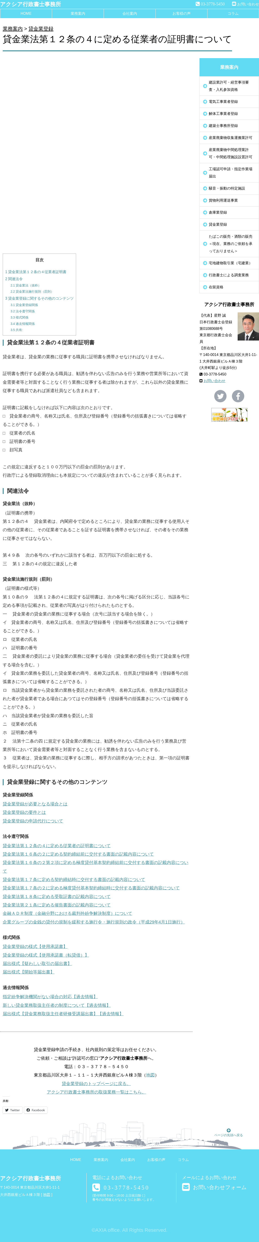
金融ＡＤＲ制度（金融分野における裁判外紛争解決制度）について (67, 913)
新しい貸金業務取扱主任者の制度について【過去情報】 (57, 1005)
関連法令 (14, 279)
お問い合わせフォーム (220, 1187)
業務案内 (78, 13)
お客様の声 (181, 13)
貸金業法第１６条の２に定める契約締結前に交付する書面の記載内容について (78, 854)
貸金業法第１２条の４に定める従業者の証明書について (57, 845)
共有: (16, 330)
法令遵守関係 (22, 311)
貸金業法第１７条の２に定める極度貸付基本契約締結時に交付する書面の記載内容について (91, 888)
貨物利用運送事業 (223, 200)
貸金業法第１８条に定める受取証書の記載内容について (57, 896)
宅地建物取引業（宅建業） (230, 263)
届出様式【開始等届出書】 (29, 972)
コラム (233, 13)
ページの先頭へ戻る (228, 1132)
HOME (26, 13)
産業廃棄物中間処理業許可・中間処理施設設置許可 (230, 153)
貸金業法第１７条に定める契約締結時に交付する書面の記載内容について (74, 879)
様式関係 (19, 317)
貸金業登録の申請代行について (33, 821)
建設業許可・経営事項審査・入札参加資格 (229, 85)
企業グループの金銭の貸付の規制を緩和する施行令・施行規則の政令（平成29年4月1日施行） (94, 922)
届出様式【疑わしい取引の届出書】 (37, 963)
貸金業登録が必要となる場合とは (35, 804)
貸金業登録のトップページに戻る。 (96, 1083)
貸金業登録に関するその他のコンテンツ (39, 298)
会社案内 (129, 13)
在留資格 (216, 287)
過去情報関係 (22, 324)
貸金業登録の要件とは (24, 812)
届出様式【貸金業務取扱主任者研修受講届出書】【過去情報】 (63, 1013)
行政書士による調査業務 (229, 275)
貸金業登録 (40, 29)
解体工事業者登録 (223, 114)
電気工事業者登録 (223, 102)
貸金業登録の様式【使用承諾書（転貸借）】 (46, 955)
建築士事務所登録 (223, 126)
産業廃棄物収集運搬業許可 (230, 138)
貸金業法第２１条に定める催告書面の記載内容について (57, 905)
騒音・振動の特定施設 (227, 188)
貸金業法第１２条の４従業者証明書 (35, 272)
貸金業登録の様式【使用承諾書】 (35, 946)
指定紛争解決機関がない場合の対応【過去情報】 (50, 996)
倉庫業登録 (218, 212)
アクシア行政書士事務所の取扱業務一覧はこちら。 (96, 1092)
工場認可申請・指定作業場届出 (230, 172)
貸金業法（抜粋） (25, 285)
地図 (150, 1075)
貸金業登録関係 (24, 305)
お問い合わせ (248, 4)
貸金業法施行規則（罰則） (32, 291)
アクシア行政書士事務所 (30, 4)
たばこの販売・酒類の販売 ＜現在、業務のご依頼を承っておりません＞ (232, 244)
